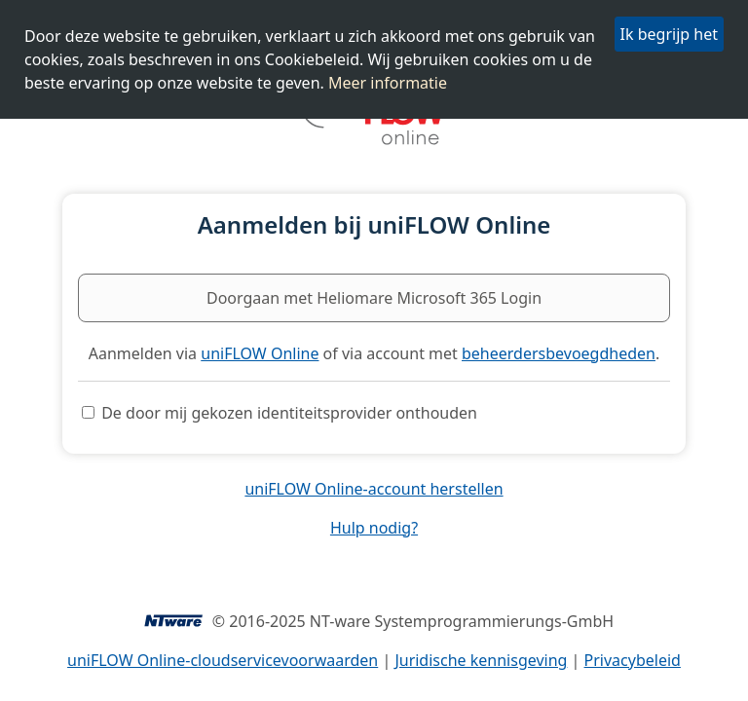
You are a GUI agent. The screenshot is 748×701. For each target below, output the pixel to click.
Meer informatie (387, 82)
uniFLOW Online (259, 353)
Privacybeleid (632, 660)
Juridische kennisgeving (480, 660)
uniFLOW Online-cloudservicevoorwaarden (222, 660)
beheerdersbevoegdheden (558, 353)
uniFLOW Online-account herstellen (373, 488)
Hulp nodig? (374, 527)
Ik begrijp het (669, 34)
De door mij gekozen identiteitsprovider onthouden (289, 413)
